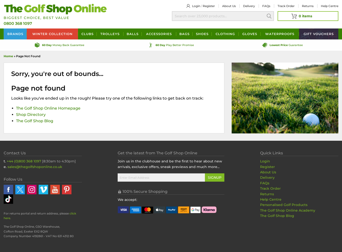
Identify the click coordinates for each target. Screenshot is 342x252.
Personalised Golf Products (283, 205)
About (229, 6)
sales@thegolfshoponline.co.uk (35, 167)
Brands (15, 34)
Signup (214, 177)
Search (269, 16)
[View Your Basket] (308, 16)
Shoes (202, 34)
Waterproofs (279, 34)
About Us (268, 172)
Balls (133, 34)
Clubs (87, 34)
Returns (308, 6)
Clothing (225, 34)
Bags (184, 34)
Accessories (159, 34)
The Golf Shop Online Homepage (48, 108)
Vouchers (319, 34)
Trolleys (110, 34)
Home (8, 56)
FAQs (266, 6)
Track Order (286, 6)
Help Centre (270, 199)
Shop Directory (31, 114)
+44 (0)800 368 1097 (24, 161)
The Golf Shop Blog (34, 121)
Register (209, 6)
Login (196, 6)
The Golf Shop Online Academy (287, 210)
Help (329, 6)
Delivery (249, 6)
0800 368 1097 (18, 23)
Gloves (249, 34)
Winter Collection (52, 34)
